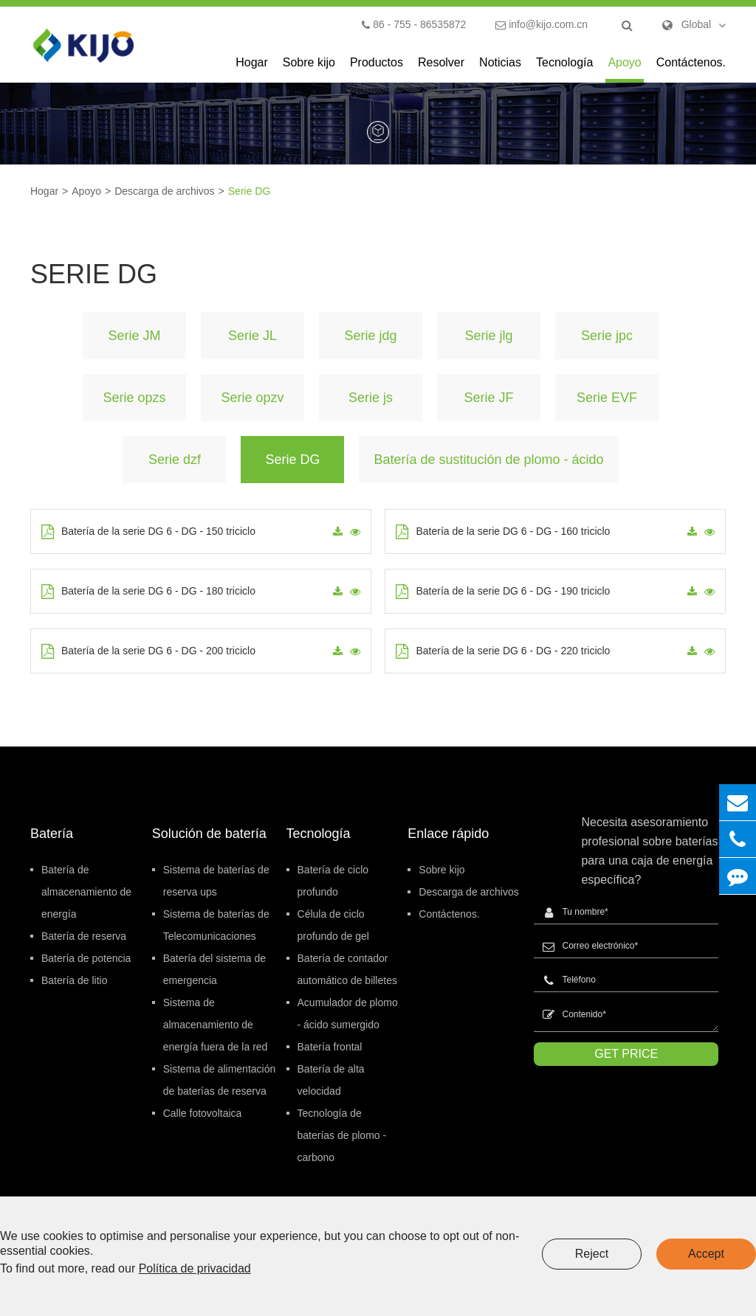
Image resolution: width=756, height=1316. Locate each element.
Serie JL (252, 335)
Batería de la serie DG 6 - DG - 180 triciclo (148, 591)
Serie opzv (252, 397)
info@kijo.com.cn (541, 24)
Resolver (441, 69)
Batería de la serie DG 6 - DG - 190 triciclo (503, 591)
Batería (51, 833)
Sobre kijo (309, 69)
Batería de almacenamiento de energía (86, 892)
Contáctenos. (691, 69)
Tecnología (564, 69)
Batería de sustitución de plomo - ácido (488, 459)
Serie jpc (607, 335)
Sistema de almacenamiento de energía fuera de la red (215, 1025)
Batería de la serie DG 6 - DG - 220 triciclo (503, 651)
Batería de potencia (86, 958)
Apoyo (624, 69)
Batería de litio (74, 980)
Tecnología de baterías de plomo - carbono (342, 1135)
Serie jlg (488, 335)
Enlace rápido (448, 833)
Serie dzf (174, 459)
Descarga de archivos (164, 191)
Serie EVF (607, 397)
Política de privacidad (195, 1268)
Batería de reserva (83, 936)
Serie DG (249, 191)
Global (696, 24)
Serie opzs (134, 397)
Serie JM (134, 335)
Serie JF (488, 397)
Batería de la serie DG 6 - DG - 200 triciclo (148, 651)
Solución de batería (209, 833)
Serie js (370, 397)
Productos (376, 69)
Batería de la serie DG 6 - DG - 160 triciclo (503, 531)
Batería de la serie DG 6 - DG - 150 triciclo (148, 531)
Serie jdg (370, 335)
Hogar (252, 69)
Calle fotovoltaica (202, 1113)
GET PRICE (626, 1053)
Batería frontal (330, 1047)
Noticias (500, 69)
